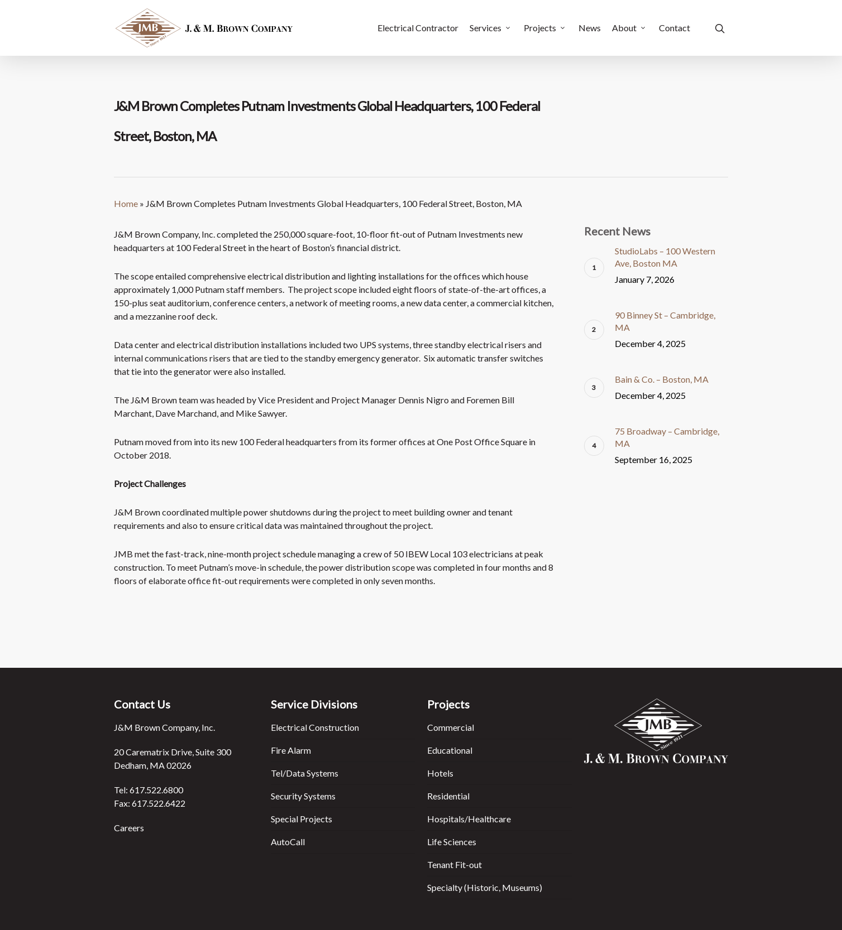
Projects (545, 27)
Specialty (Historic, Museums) (484, 887)
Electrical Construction (315, 727)
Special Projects (301, 818)
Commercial (450, 727)
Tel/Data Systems (304, 773)
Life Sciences (451, 841)
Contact (674, 27)
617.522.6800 (156, 789)
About (629, 27)
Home (126, 203)
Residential (448, 796)
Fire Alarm (291, 750)
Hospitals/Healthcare (469, 818)
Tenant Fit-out (454, 864)
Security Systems (303, 796)
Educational (449, 750)
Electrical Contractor (417, 27)
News (589, 27)
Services (490, 27)
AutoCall (288, 841)
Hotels (440, 773)
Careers (129, 827)
